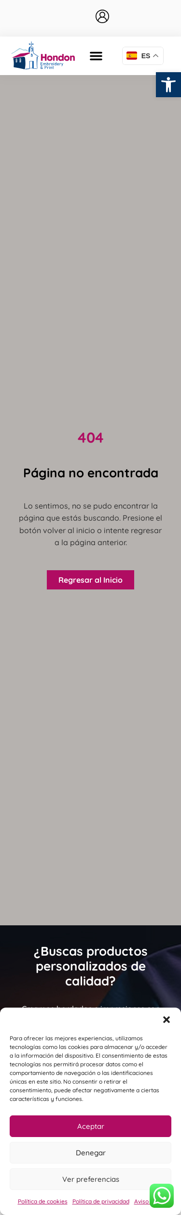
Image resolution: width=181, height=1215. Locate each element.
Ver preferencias (90, 1179)
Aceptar (90, 1126)
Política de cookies (43, 1201)
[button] (168, 84)
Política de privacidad (100, 1201)
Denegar (91, 1152)
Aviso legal (149, 1201)
